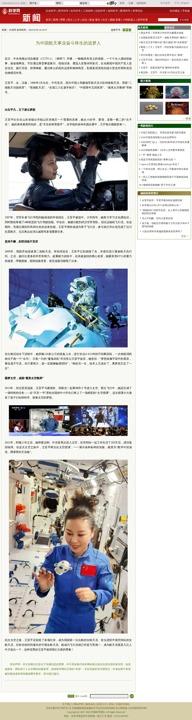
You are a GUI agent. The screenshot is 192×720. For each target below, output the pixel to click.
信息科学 (100, 10)
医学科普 (143, 19)
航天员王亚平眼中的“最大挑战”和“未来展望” (164, 42)
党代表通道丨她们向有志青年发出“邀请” (162, 55)
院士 (70, 19)
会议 (84, 19)
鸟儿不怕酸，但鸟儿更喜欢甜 (157, 218)
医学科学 (63, 10)
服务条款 (90, 704)
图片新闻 (145, 80)
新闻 (55, 19)
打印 (71, 696)
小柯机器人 (129, 19)
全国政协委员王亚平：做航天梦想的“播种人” (164, 37)
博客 (62, 19)
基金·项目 (94, 19)
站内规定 (175, 10)
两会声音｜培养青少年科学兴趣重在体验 (162, 32)
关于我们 (67, 704)
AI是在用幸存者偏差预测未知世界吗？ (162, 231)
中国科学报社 (123, 704)
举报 (111, 704)
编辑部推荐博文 (149, 193)
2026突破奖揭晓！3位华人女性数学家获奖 (163, 150)
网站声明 (78, 704)
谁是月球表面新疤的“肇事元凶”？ (158, 159)
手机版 (186, 10)
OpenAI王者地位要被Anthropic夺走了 (160, 164)
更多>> (185, 236)
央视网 (12, 30)
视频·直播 (115, 19)
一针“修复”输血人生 (151, 154)
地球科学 (113, 10)
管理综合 (137, 10)
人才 (77, 19)
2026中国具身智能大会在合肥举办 (158, 137)
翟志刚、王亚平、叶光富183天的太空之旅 (163, 72)
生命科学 (51, 10)
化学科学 (75, 10)
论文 (104, 19)
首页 (48, 19)
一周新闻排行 (145, 125)
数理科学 (125, 10)
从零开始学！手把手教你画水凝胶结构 (162, 200)
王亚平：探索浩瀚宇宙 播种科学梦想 (160, 67)
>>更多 (187, 118)
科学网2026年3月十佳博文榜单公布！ (161, 205)
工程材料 (88, 10)
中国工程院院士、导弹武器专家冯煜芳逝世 (163, 132)
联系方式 (101, 704)
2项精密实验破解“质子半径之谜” (159, 185)
